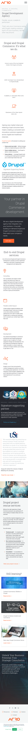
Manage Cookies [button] (8, 729)
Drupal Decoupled (6, 141)
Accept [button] (14, 729)
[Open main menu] (26, 2)
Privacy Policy (6, 726)
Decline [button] (20, 729)
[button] (7, 596)
